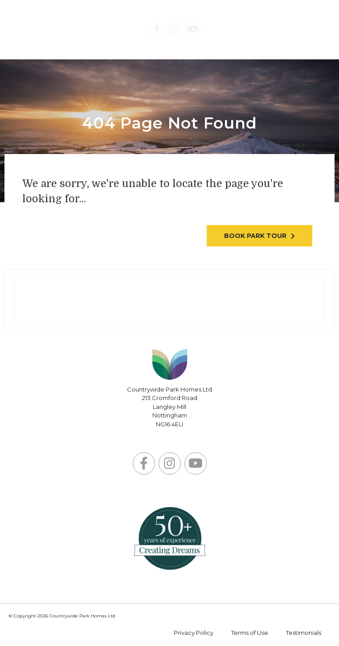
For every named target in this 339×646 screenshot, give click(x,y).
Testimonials (303, 632)
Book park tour (255, 236)
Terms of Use (249, 632)
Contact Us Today (265, 30)
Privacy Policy (193, 632)
